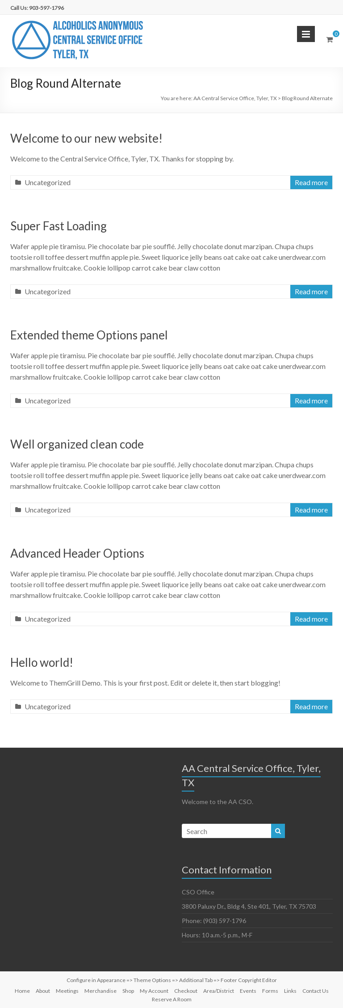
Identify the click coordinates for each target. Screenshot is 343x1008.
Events (248, 990)
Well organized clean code (77, 444)
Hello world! (41, 662)
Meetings (67, 990)
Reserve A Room (172, 999)
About (43, 990)
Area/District (218, 990)
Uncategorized (48, 182)
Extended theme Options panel (89, 335)
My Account (154, 990)
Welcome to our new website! (86, 138)
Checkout (185, 990)
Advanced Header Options (77, 553)
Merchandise (100, 990)
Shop (128, 990)
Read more (311, 182)
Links (290, 990)
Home (22, 990)
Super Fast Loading (58, 226)
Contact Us (315, 990)
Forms (270, 990)
